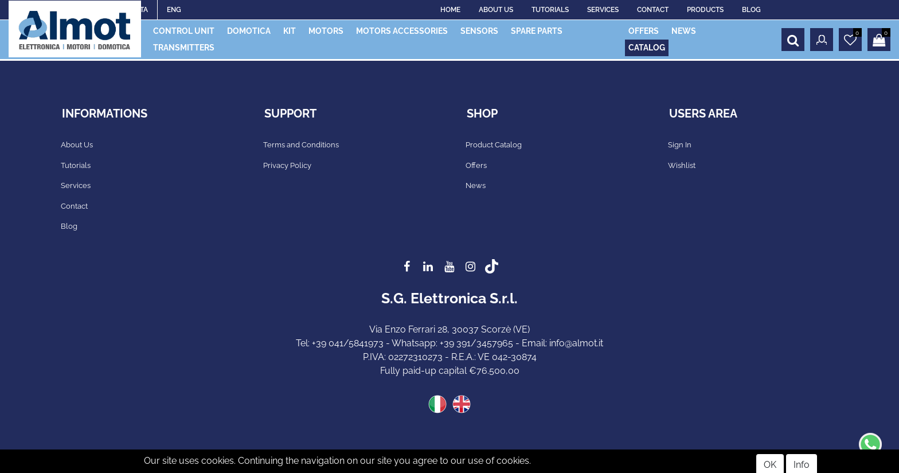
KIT (289, 31)
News (476, 185)
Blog (69, 226)
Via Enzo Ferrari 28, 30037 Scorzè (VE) (449, 329)
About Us (77, 144)
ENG (174, 10)
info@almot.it (576, 343)
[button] (792, 39)
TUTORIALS (550, 10)
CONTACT (653, 10)
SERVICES (603, 10)
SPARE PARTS (536, 31)
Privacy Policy (287, 165)
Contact (74, 206)
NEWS (683, 31)
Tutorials (76, 165)
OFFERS (643, 31)
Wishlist (681, 165)
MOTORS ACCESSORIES (402, 31)
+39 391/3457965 (476, 343)
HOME (450, 10)
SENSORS (479, 31)
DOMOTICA (249, 31)
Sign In (679, 144)
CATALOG (646, 47)
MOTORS (325, 31)
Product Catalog (494, 144)
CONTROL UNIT (183, 31)
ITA (143, 10)
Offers (476, 165)
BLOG (751, 10)
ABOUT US (496, 10)
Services (76, 185)
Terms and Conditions (301, 144)
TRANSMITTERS (183, 47)
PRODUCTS (705, 10)
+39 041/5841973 (348, 343)
